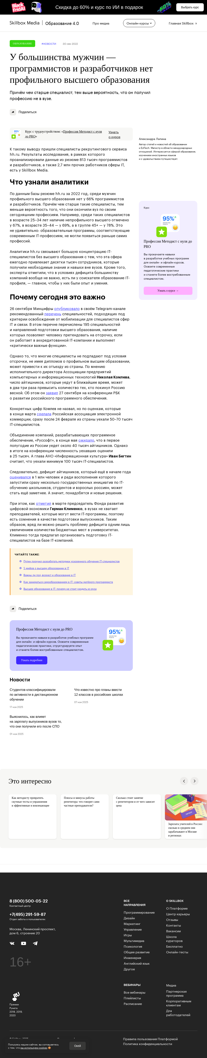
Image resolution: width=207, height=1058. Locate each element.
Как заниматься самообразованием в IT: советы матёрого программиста (68, 582)
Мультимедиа (134, 940)
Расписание (133, 1003)
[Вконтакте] (12, 943)
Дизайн (129, 917)
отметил (43, 503)
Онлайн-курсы (139, 22)
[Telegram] (35, 943)
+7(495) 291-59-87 (28, 914)
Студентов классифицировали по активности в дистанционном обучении (34, 694)
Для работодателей (178, 1012)
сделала (44, 414)
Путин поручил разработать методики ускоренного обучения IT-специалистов (71, 561)
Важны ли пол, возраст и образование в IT (49, 575)
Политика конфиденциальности (147, 1043)
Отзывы (172, 919)
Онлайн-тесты (177, 951)
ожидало (86, 440)
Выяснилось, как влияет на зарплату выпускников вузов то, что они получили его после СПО (36, 721)
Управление (133, 928)
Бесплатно (174, 945)
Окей (77, 1045)
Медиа (171, 984)
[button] (184, 781)
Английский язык (137, 962)
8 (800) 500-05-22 (29, 901)
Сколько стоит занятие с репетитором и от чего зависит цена (135, 801)
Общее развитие (137, 951)
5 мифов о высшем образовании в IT (46, 568)
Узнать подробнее (31, 660)
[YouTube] (23, 943)
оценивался (20, 477)
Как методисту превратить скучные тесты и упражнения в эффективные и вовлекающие (30, 801)
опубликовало (67, 309)
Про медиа (101, 22)
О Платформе (177, 907)
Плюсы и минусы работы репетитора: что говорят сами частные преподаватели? (81, 801)
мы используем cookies (33, 1047)
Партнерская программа (176, 992)
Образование (22, 43)
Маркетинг (132, 923)
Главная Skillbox (183, 22)
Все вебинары (134, 991)
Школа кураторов (174, 938)
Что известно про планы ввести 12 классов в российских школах (98, 692)
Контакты (173, 924)
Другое (129, 968)
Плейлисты (132, 997)
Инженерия (132, 957)
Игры (128, 934)
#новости (49, 43)
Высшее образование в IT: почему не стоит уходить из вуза (60, 589)
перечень (52, 314)
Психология (133, 945)
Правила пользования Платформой (150, 1038)
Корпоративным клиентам (178, 1002)
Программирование (139, 911)
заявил (52, 393)
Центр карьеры (178, 913)
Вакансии (173, 930)
